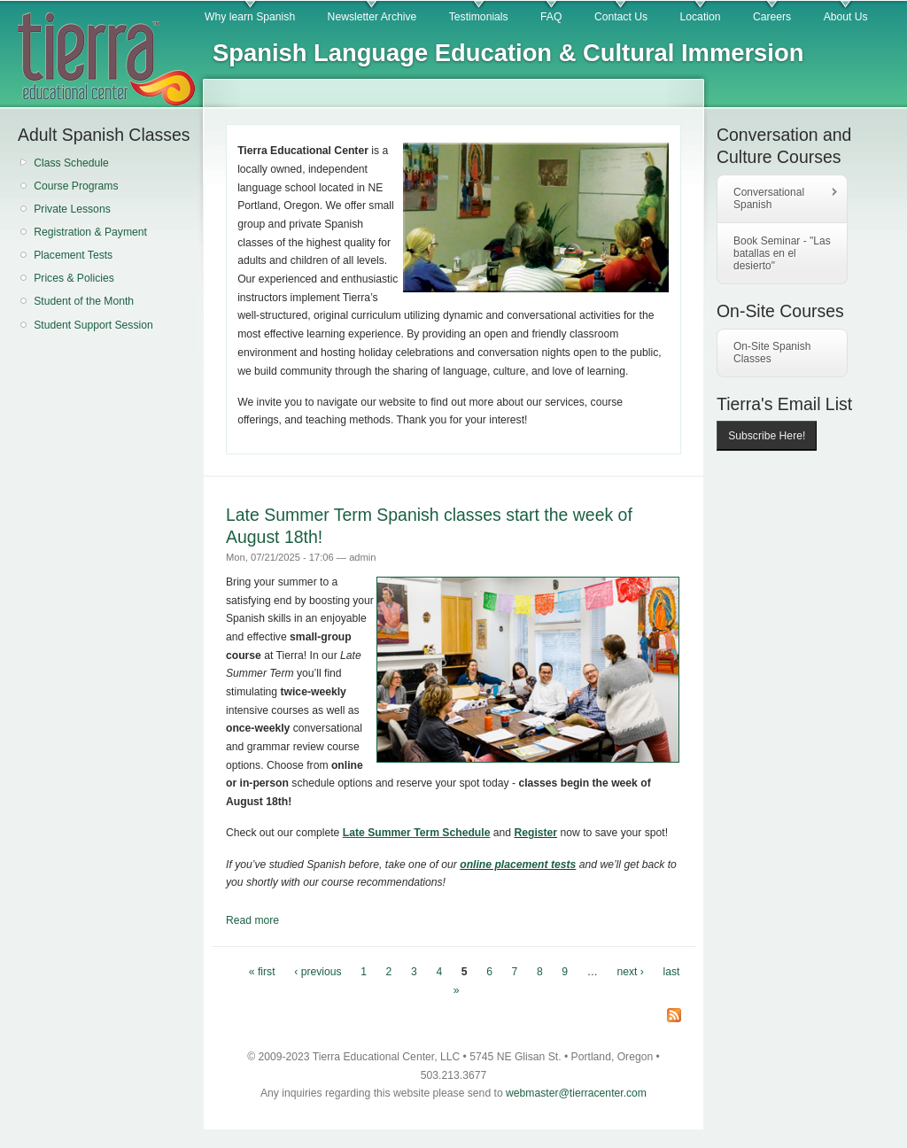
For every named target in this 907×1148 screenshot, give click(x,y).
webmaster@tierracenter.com (576, 1093)
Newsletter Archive (372, 17)
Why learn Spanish (250, 17)
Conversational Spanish (778, 198)
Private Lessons (72, 209)
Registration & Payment (90, 232)
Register (535, 832)
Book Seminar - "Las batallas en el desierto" (782, 253)
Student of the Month (84, 301)
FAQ (551, 17)
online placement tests (518, 864)
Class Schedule (71, 163)
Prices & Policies (74, 278)
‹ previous (317, 972)
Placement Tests (73, 255)
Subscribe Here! (766, 436)
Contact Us (620, 17)
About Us (846, 17)
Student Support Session (93, 325)
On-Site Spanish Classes (771, 352)
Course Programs (76, 186)
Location (700, 17)
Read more (252, 920)
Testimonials (478, 17)
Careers (772, 17)
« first (262, 972)
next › (630, 972)
